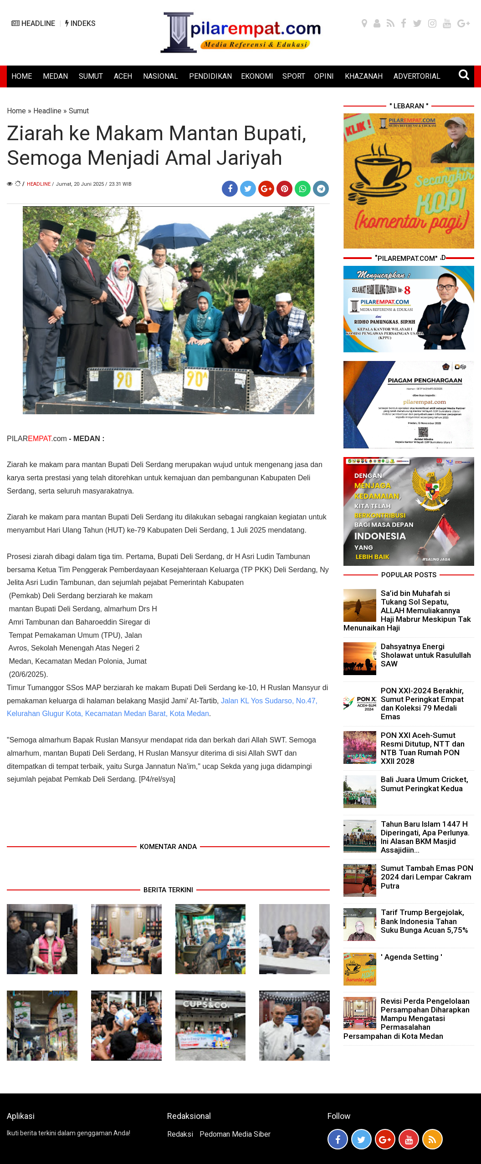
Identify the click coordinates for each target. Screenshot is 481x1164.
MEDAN (55, 76)
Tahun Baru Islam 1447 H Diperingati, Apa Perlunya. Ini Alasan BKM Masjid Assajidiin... (425, 837)
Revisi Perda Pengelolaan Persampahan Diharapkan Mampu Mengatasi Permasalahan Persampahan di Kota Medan (406, 1018)
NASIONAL (160, 76)
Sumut (79, 111)
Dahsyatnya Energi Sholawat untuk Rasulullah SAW (426, 655)
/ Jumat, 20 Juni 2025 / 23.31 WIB (92, 184)
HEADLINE (33, 23)
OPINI (324, 76)
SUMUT (91, 76)
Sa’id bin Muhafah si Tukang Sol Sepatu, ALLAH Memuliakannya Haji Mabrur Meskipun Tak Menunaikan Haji (407, 611)
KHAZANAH (364, 76)
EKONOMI (257, 76)
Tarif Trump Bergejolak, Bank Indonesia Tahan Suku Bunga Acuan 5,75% (424, 921)
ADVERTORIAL (417, 76)
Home (16, 111)
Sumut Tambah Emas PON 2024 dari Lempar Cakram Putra (427, 877)
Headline (47, 111)
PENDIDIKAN (210, 76)
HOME (21, 76)
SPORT (293, 76)
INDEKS (80, 23)
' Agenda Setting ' (411, 956)
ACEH (123, 76)
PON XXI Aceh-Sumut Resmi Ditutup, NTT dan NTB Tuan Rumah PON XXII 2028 (423, 748)
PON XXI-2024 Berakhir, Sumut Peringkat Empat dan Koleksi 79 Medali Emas (422, 704)
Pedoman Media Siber (235, 1134)
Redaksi (180, 1134)
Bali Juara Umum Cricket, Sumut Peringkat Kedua (424, 784)
